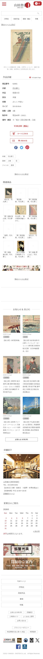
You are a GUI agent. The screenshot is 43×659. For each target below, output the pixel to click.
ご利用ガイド (13, 616)
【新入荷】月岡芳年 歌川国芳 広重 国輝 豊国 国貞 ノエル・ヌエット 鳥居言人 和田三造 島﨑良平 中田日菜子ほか (11, 386)
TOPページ (21, 581)
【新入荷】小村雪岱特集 (11, 340)
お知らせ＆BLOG (16, 612)
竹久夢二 (16, 88)
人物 (9, 161)
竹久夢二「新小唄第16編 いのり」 (20, 218)
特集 (36, 19)
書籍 (21, 599)
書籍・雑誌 (26, 19)
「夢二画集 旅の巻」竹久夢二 (7, 254)
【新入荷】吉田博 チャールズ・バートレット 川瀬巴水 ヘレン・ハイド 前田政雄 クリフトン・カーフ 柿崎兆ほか (11, 427)
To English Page (35, 77)
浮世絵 (6, 19)
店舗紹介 (30, 612)
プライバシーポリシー (21, 627)
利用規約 (33, 632)
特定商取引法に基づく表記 (16, 632)
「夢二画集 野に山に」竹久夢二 (32, 254)
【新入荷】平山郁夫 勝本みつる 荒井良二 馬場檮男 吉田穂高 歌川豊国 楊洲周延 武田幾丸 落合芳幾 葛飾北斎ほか (31, 427)
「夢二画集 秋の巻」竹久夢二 (8, 218)
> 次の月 (36, 531)
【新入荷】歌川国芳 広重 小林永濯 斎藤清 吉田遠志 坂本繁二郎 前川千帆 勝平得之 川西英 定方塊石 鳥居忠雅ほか (31, 386)
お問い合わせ (21, 621)
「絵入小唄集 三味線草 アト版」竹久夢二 (20, 254)
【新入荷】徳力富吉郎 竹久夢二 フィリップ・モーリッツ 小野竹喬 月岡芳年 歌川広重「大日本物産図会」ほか (31, 346)
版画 (12, 165)
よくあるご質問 (28, 616)
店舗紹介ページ (9, 494)
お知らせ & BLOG (21, 309)
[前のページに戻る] (8, 25)
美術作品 (16, 19)
